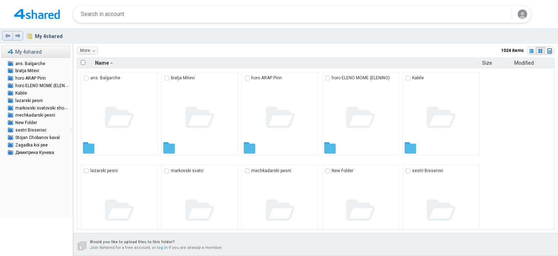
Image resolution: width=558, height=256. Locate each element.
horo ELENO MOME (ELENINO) (44, 85)
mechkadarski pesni (35, 115)
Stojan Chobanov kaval (37, 137)
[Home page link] (37, 14)
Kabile (21, 93)
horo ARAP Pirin (30, 78)
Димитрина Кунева (34, 152)
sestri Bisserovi (30, 130)
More (89, 50)
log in (162, 247)
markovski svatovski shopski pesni (49, 108)
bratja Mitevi (27, 70)
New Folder (26, 122)
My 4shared (49, 36)
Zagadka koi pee (31, 145)
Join (94, 247)
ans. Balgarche (30, 63)
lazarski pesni (29, 100)
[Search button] (502, 14)
